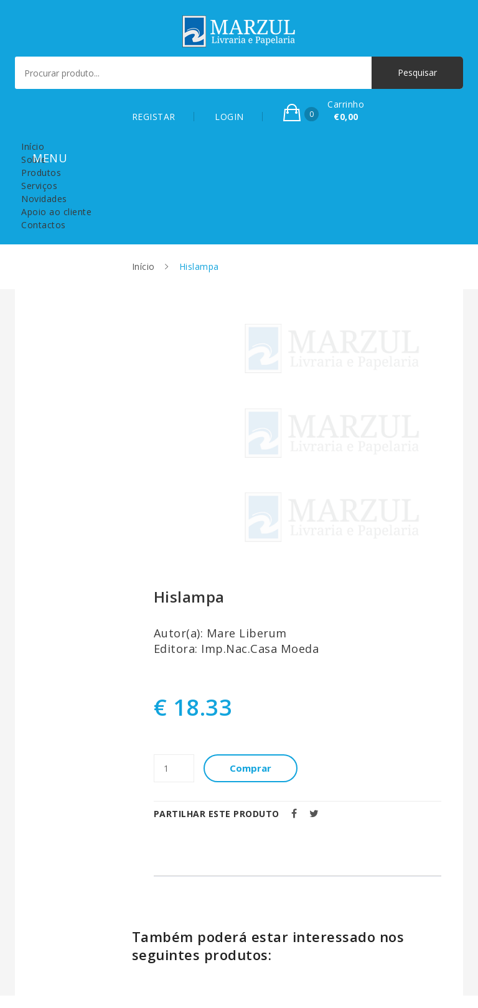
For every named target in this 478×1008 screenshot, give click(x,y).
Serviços (39, 186)
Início (32, 146)
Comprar (250, 768)
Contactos (43, 225)
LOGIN (229, 116)
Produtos (41, 172)
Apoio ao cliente (56, 212)
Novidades (44, 199)
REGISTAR (154, 116)
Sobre (34, 159)
